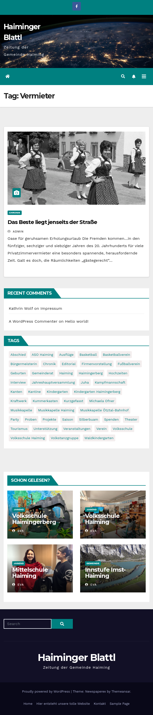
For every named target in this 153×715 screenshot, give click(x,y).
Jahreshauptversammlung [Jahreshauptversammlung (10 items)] (53, 382)
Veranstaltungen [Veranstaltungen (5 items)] (76, 429)
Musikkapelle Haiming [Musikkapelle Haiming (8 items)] (56, 410)
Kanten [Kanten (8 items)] (16, 392)
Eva (18, 530)
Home (27, 703)
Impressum (51, 308)
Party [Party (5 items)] (14, 419)
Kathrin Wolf (21, 308)
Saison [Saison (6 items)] (67, 419)
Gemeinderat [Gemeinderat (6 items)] (42, 373)
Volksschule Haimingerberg (34, 518)
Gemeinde (92, 563)
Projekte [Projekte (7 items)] (49, 419)
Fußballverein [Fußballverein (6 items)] (129, 364)
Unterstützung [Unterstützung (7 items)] (45, 429)
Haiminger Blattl (76, 657)
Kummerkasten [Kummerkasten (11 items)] (45, 401)
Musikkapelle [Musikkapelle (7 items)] (21, 410)
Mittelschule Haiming (30, 572)
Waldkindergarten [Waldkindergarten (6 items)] (99, 438)
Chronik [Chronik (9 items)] (49, 364)
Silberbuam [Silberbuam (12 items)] (88, 419)
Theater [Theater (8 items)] (131, 419)
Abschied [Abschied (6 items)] (18, 355)
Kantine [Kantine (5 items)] (34, 392)
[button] (123, 76)
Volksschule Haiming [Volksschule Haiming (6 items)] (27, 438)
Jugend (19, 509)
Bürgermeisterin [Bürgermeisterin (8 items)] (23, 364)
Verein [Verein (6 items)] (101, 429)
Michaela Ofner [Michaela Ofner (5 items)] (101, 401)
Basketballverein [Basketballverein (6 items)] (116, 355)
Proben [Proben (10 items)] (31, 419)
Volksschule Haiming (102, 518)
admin (16, 231)
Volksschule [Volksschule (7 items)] (122, 429)
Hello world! (76, 321)
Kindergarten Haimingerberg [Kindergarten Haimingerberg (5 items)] (97, 392)
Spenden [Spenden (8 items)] (111, 419)
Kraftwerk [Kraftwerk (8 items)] (18, 401)
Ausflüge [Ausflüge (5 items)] (66, 355)
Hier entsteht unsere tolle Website (63, 703)
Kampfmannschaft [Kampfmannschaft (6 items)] (110, 382)
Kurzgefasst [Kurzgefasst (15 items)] (73, 401)
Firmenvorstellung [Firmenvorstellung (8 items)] (97, 364)
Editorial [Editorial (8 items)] (69, 364)
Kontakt (100, 703)
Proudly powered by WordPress (46, 691)
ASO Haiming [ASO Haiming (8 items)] (42, 355)
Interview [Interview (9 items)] (18, 382)
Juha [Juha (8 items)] (85, 382)
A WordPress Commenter (33, 321)
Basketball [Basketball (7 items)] (88, 355)
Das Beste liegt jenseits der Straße (52, 222)
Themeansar (120, 691)
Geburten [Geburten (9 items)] (18, 373)
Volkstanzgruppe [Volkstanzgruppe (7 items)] (64, 438)
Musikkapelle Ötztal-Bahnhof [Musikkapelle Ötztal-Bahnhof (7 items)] (104, 410)
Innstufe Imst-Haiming (105, 572)
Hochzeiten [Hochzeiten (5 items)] (118, 373)
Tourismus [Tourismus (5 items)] (19, 429)
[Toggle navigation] (144, 76)
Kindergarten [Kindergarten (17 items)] (57, 392)
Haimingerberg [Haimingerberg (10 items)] (91, 373)
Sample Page (120, 703)
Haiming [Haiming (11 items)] (66, 373)
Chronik (14, 212)
